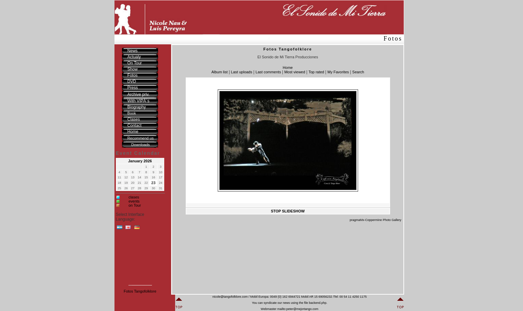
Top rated (316, 72)
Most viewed (294, 72)
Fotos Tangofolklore (140, 291)
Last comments (268, 72)
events (133, 201)
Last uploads (241, 72)
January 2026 (140, 161)
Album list (219, 72)
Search (358, 72)
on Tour (134, 205)
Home (288, 67)
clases (133, 197)
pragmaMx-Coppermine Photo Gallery (375, 220)
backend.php (317, 303)
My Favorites (338, 72)
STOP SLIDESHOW (288, 211)
